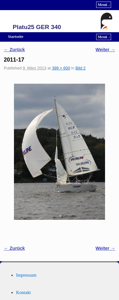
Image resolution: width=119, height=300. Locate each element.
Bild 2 (81, 68)
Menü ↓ (104, 5)
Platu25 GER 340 (37, 27)
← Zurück (14, 49)
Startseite (15, 36)
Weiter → (105, 49)
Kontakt (23, 292)
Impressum (26, 275)
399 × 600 (61, 68)
